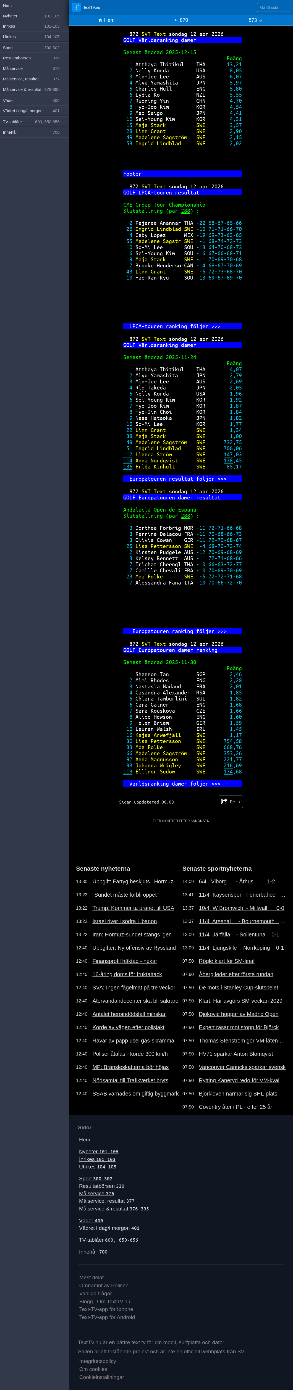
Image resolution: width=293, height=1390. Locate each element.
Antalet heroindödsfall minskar (129, 1014)
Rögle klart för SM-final (226, 961)
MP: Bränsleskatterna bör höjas (130, 1067)
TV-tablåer (108, 1240)
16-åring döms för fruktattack (127, 974)
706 (228, 448)
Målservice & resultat (114, 1209)
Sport (96, 1178)
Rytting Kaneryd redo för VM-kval (239, 1080)
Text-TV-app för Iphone (106, 1309)
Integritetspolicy (97, 1361)
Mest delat (91, 1277)
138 (228, 460)
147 (228, 454)
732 (228, 442)
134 (228, 771)
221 (228, 759)
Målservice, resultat (107, 1201)
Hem (106, 20)
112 (127, 454)
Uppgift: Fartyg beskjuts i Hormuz (132, 881)
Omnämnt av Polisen (104, 1285)
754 (228, 741)
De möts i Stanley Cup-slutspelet (238, 987)
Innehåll (93, 1252)
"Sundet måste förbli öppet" (125, 895)
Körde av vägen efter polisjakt (128, 1027)
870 (181, 20)
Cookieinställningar (101, 1377)
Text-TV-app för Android (107, 1317)
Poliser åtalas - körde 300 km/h (130, 1054)
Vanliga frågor (95, 1293)
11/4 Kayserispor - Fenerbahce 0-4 (242, 895)
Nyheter (99, 1151)
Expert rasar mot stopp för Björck (239, 1027)
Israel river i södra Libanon (124, 921)
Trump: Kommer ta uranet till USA (133, 908)
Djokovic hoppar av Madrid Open (238, 1014)
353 (228, 753)
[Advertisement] (181, 835)
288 (185, 210)
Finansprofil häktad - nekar (124, 961)
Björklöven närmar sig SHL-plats (238, 1094)
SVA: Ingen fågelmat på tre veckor (133, 987)
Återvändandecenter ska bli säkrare (135, 1001)
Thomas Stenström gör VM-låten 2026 (242, 1041)
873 (255, 20)
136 (127, 466)
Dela (230, 802)
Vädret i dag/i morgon (109, 1228)
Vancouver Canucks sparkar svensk (242, 1067)
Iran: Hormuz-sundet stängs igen (132, 934)
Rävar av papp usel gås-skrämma (133, 1041)
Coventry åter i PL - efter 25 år (235, 1107)
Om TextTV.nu (113, 1301)
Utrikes (97, 1167)
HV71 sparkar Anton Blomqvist (236, 1054)
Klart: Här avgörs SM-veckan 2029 (240, 1001)
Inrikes (97, 1159)
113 (127, 771)
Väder (91, 1220)
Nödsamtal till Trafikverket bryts (130, 1080)
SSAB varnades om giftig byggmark (135, 1094)
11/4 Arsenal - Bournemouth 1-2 (242, 921)
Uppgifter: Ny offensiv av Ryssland (134, 948)
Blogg (86, 1301)
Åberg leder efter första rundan (236, 974)
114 (127, 460)
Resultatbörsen (101, 1186)
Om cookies (93, 1369)
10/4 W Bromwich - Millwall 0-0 (241, 908)
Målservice (96, 1193)
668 (228, 747)
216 (228, 765)
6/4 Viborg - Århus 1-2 (237, 881)
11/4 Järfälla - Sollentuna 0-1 (239, 934)
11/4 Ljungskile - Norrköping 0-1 (241, 948)
